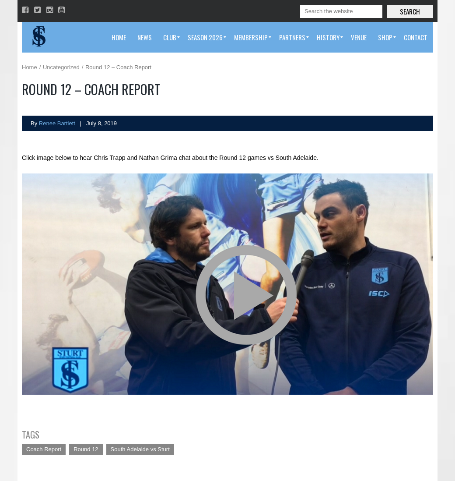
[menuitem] (119, 37)
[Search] (341, 11)
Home (29, 67)
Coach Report (43, 449)
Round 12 (86, 449)
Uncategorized (61, 67)
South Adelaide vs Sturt (140, 449)
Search (410, 11)
